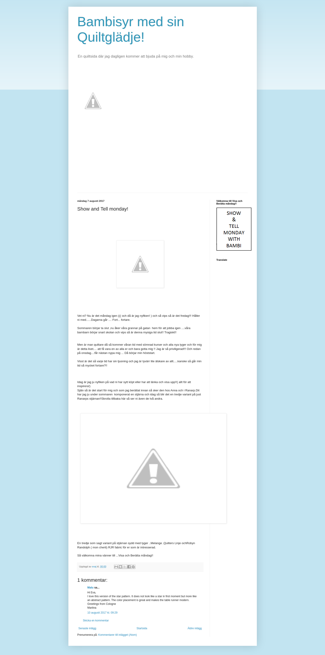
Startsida (142, 628)
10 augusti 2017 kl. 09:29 (102, 612)
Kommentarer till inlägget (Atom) (117, 634)
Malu (90, 587)
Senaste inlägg (87, 628)
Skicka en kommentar (96, 620)
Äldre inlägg (195, 628)
